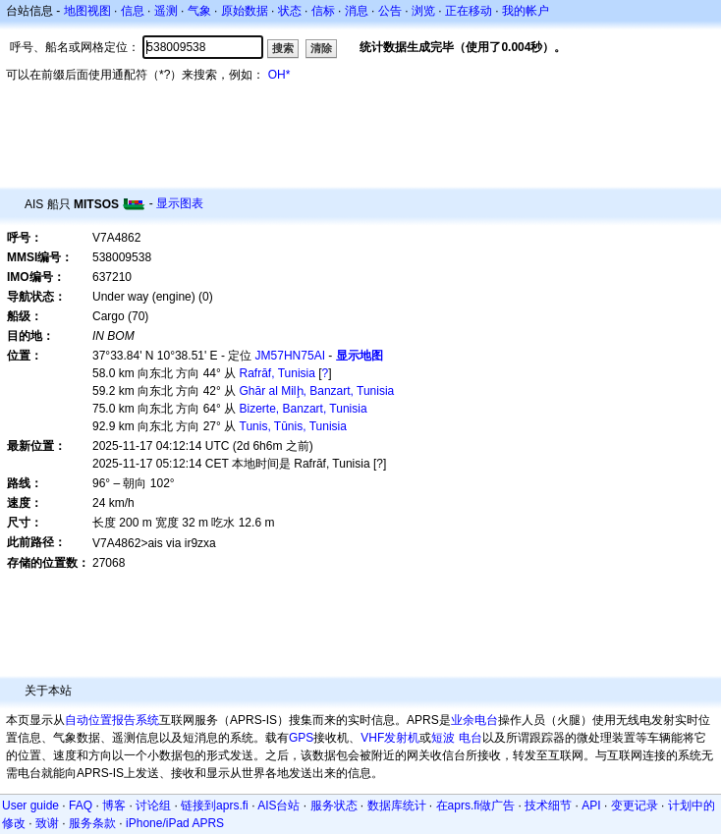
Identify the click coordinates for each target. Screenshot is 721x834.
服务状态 (334, 805)
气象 (199, 11)
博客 (114, 805)
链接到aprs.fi (215, 805)
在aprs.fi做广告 (476, 805)
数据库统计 (396, 805)
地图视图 (87, 11)
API (591, 805)
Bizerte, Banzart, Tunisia (303, 409)
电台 (470, 738)
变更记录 (634, 805)
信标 (323, 11)
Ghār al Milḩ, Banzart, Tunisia (317, 391)
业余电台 (474, 720)
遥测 (166, 11)
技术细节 (548, 805)
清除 (321, 48)
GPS (301, 738)
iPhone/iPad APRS (175, 823)
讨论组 (153, 805)
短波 (443, 738)
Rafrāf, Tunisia (277, 373)
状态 (290, 11)
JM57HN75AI (290, 355)
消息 (356, 11)
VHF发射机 (389, 738)
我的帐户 (525, 11)
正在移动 (468, 11)
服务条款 (92, 823)
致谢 (47, 823)
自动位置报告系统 (112, 720)
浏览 (423, 11)
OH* (279, 75)
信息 (132, 11)
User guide (30, 805)
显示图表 (179, 203)
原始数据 (244, 11)
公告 (390, 11)
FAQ (80, 805)
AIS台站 (278, 805)
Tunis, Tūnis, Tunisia (293, 426)
